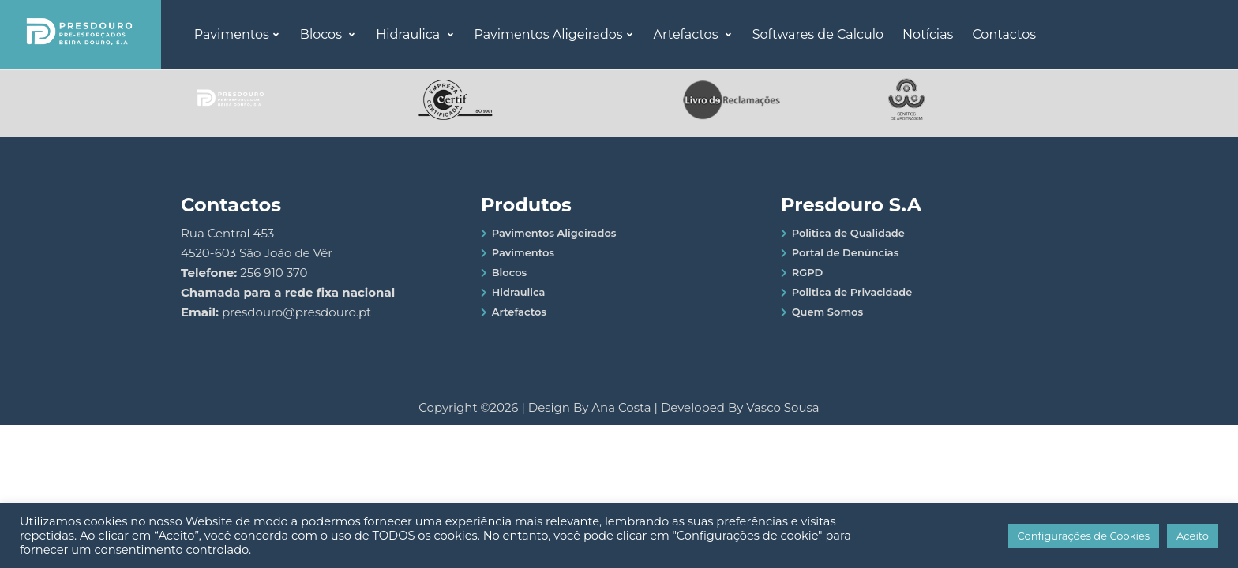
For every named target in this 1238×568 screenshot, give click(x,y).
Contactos (1004, 34)
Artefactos (688, 34)
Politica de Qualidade (848, 232)
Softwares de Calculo (817, 34)
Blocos (322, 34)
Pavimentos (231, 34)
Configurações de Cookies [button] (1084, 535)
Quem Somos (828, 311)
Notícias (927, 34)
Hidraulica (409, 34)
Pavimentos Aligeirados (549, 34)
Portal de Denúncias (845, 252)
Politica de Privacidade (852, 292)
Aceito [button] (1192, 535)
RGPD (807, 272)
